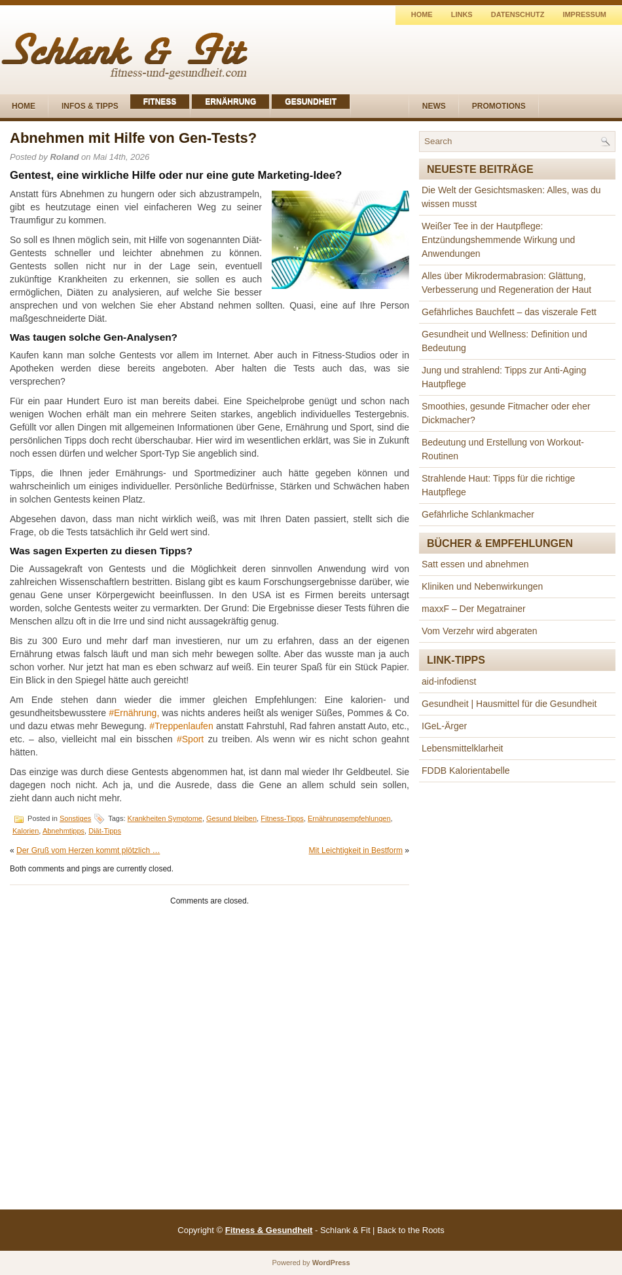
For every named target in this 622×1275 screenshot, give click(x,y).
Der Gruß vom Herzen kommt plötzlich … (88, 850)
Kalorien (25, 831)
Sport (193, 739)
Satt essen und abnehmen (475, 564)
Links (462, 14)
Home (422, 14)
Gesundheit (311, 101)
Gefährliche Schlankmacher (478, 514)
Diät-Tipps (104, 831)
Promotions (499, 106)
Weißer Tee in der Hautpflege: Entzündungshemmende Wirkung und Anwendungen (498, 240)
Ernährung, (136, 713)
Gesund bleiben (231, 818)
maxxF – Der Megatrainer (474, 608)
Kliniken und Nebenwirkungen (482, 586)
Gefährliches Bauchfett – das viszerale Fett (509, 312)
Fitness (160, 101)
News (434, 106)
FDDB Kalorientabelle (466, 770)
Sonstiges (75, 818)
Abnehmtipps (63, 831)
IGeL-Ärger (444, 726)
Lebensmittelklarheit (462, 748)
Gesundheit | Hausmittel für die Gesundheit (509, 703)
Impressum (584, 14)
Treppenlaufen (184, 726)
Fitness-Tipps (282, 818)
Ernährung (230, 101)
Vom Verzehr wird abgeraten (480, 631)
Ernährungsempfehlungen (349, 818)
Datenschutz (518, 14)
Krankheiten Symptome (165, 818)
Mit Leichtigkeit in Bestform (356, 850)
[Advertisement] (517, 999)
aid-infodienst (449, 681)
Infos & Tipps (90, 106)
